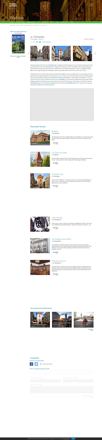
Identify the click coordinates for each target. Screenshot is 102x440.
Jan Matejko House (35, 83)
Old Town (41, 39)
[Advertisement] (62, 30)
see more (55, 142)
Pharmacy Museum (51, 83)
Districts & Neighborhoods (58, 326)
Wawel (84, 70)
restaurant (59, 79)
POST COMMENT (87, 390)
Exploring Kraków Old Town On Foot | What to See (83, 323)
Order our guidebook (18, 33)
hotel (50, 79)
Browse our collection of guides (17, 56)
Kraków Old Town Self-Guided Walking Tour (62, 323)
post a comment (47, 42)
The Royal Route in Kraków (39, 324)
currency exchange (61, 75)
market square (40, 79)
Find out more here (66, 438)
